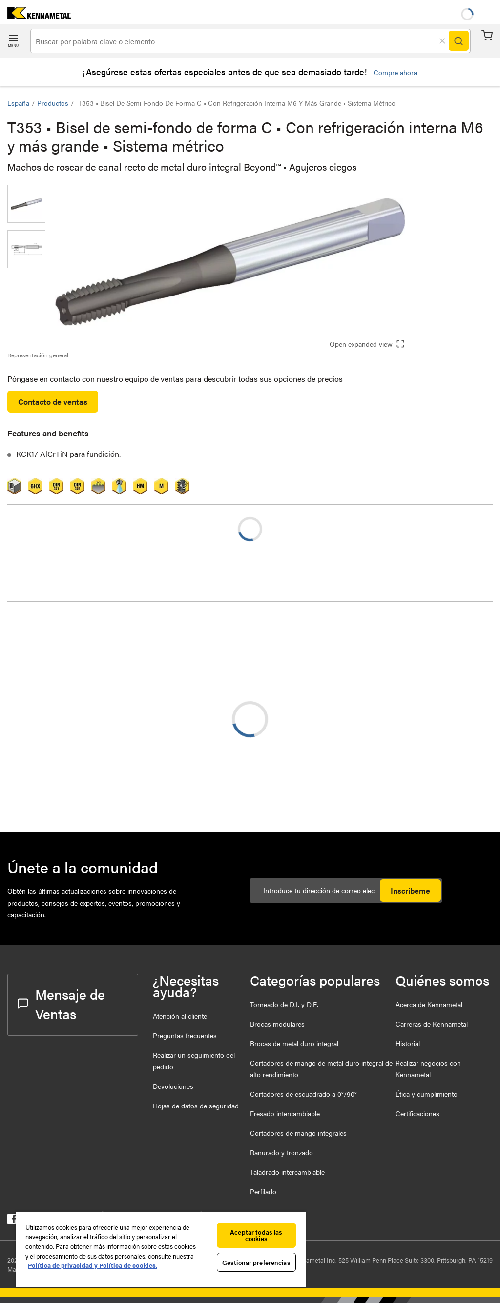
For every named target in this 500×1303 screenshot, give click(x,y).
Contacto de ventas (52, 401)
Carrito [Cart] (487, 35)
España (18, 103)
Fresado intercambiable (285, 1113)
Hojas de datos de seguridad (196, 1105)
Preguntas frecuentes (185, 1035)
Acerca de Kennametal (429, 1004)
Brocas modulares (277, 1023)
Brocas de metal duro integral (294, 1043)
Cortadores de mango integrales (298, 1133)
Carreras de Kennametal (432, 1023)
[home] (35, 15)
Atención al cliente (180, 1016)
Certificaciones (417, 1113)
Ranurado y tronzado (281, 1152)
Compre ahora (395, 72)
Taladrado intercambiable (287, 1172)
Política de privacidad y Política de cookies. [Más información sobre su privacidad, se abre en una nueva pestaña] (92, 1265)
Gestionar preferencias (256, 1262)
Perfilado (263, 1191)
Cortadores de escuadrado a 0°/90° (303, 1094)
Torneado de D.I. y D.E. (284, 1004)
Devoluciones (173, 1086)
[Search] (458, 41)
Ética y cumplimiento (427, 1094)
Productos (52, 103)
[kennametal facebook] (12, 1220)
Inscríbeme (410, 890)
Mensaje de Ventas (61, 1003)
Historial (408, 1043)
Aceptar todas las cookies (256, 1235)
